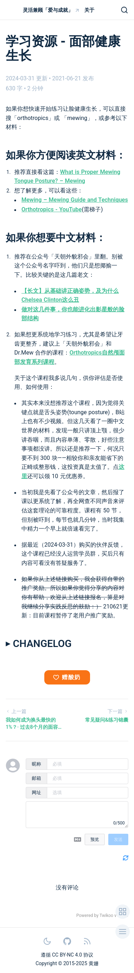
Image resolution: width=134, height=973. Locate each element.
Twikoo (106, 915)
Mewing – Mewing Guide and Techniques (74, 199)
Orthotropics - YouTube (51, 209)
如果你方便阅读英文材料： (66, 155)
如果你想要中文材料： (56, 238)
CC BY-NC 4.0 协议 (72, 955)
